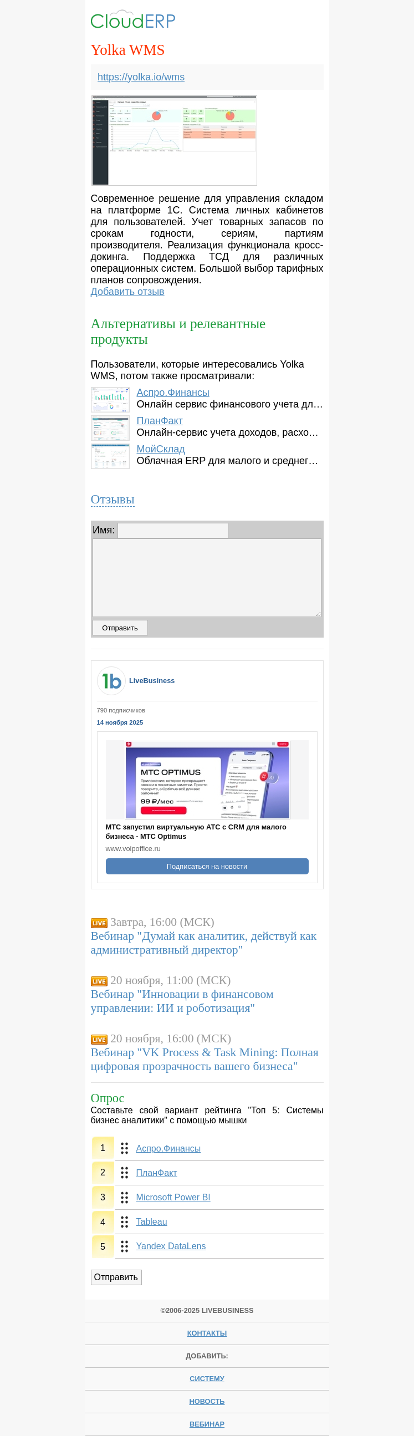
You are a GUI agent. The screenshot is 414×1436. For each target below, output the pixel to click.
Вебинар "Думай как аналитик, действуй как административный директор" (204, 942)
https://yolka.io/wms (141, 77)
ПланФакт (159, 420)
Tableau (151, 1221)
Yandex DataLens (171, 1246)
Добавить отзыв (128, 291)
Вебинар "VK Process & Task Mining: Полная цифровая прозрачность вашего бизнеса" (205, 1059)
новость (206, 1401)
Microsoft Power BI (173, 1197)
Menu (306, 20)
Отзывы (113, 499)
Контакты (207, 1333)
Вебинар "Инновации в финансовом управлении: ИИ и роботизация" (182, 1001)
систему (207, 1378)
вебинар (207, 1424)
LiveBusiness (152, 680)
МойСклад (160, 449)
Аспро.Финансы (172, 392)
